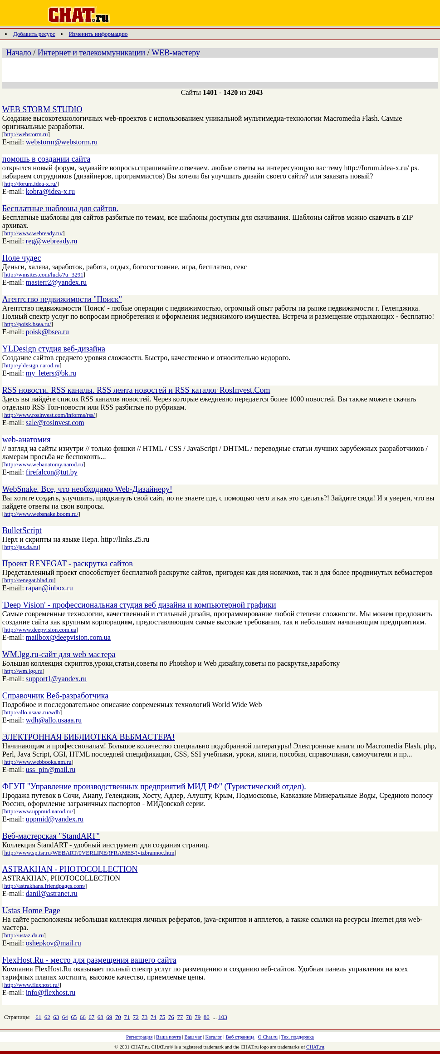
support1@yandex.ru (56, 679)
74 (153, 1017)
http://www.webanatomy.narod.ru (43, 464)
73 (144, 1017)
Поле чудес (21, 257)
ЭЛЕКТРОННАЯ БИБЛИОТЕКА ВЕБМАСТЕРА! (88, 737)
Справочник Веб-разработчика (55, 695)
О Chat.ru (268, 1036)
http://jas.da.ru (21, 547)
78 (189, 1017)
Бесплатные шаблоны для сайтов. (60, 208)
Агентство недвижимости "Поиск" (62, 299)
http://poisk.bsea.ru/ (27, 324)
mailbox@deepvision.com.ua (68, 637)
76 (171, 1017)
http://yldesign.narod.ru (31, 365)
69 (109, 1017)
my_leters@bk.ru (51, 373)
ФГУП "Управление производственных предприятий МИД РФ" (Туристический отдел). (154, 786)
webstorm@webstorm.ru (62, 142)
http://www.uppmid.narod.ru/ (38, 811)
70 (118, 1017)
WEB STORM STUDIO (42, 109)
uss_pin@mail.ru (50, 769)
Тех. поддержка (297, 1036)
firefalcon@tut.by (52, 472)
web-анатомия (26, 439)
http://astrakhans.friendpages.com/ (44, 885)
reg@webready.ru (52, 241)
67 (91, 1017)
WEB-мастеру (176, 52)
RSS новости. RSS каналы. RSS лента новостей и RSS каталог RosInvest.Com (136, 390)
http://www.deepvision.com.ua (40, 629)
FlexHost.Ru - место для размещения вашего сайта (89, 960)
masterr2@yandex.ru (56, 282)
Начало (18, 52)
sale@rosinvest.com (55, 422)
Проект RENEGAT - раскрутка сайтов (67, 563)
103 (222, 1017)
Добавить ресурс (34, 33)
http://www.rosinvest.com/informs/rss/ (49, 414)
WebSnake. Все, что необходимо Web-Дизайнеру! (87, 489)
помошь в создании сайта (46, 158)
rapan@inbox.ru (49, 588)
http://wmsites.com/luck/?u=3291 (43, 274)
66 (83, 1017)
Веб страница (240, 1036)
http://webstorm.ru (26, 134)
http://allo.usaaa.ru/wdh (32, 712)
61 (38, 1017)
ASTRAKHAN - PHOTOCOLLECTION (70, 869)
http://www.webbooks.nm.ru (37, 761)
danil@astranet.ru (52, 893)
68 (100, 1017)
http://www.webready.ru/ (33, 233)
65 (74, 1017)
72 (136, 1017)
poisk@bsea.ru (47, 332)
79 (197, 1017)
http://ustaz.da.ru (24, 935)
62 (47, 1017)
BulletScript (22, 530)
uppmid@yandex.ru (54, 819)
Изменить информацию (98, 33)
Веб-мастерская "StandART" (51, 836)
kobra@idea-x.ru (50, 191)
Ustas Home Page (31, 910)
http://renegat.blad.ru (29, 580)
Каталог (213, 1036)
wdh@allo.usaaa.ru (54, 720)
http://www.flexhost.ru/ (31, 984)
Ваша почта (168, 1036)
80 (207, 1017)
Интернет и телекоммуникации (91, 52)
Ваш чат (193, 1036)
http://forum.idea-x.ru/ (30, 183)
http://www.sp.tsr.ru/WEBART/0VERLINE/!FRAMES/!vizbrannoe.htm (89, 852)
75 (162, 1017)
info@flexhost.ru (50, 992)
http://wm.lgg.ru (23, 671)
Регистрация (139, 1036)
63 (56, 1017)
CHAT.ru (315, 1046)
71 (127, 1017)
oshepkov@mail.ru (53, 943)
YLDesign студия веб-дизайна (53, 348)
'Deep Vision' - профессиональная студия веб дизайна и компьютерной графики (139, 604)
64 (65, 1017)
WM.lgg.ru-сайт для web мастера (59, 654)
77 (180, 1017)
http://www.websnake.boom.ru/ (41, 513)
